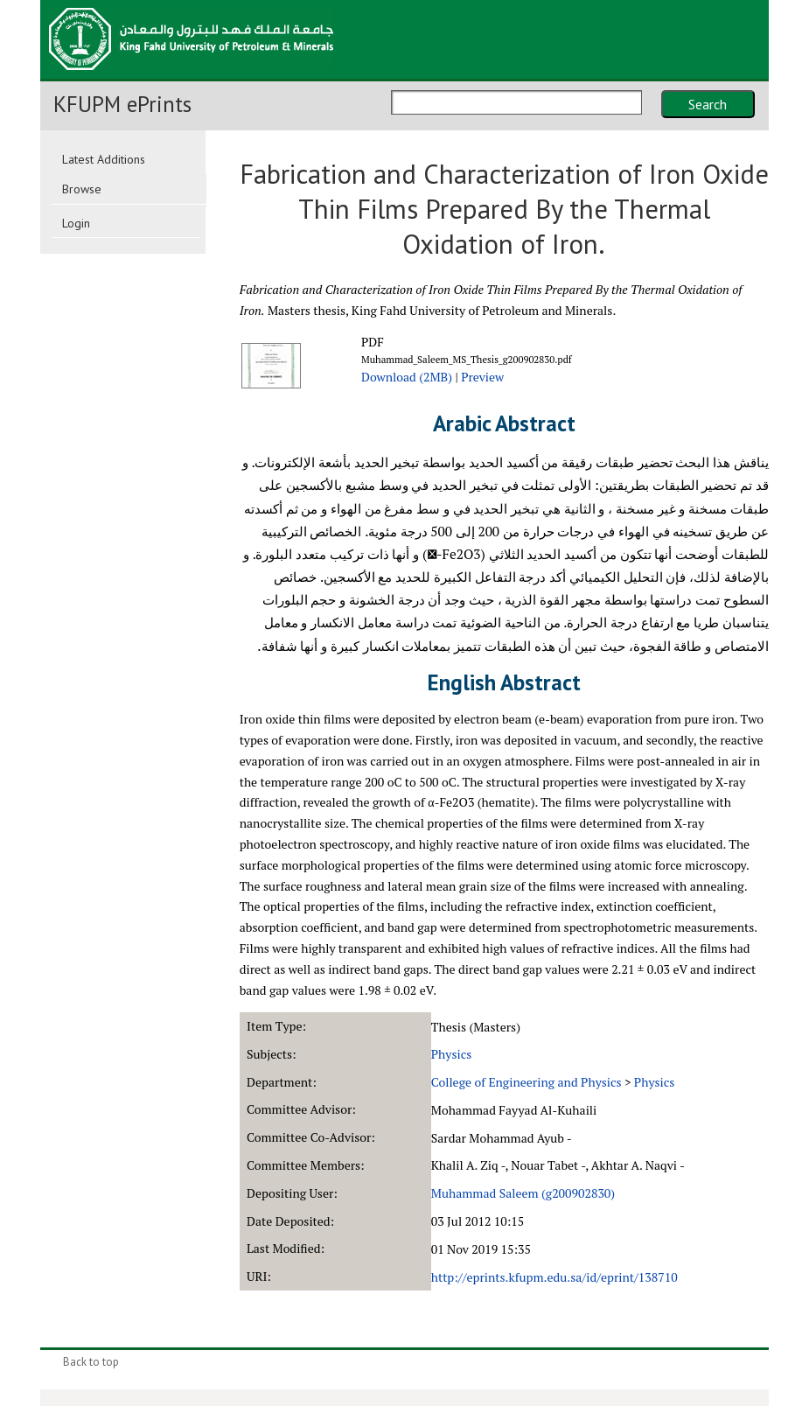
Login (76, 223)
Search (707, 104)
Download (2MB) (406, 376)
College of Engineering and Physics (526, 1082)
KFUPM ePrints (122, 104)
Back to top (91, 1361)
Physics (451, 1054)
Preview (482, 376)
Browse (81, 189)
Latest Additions (103, 159)
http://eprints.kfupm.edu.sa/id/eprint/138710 (554, 1277)
